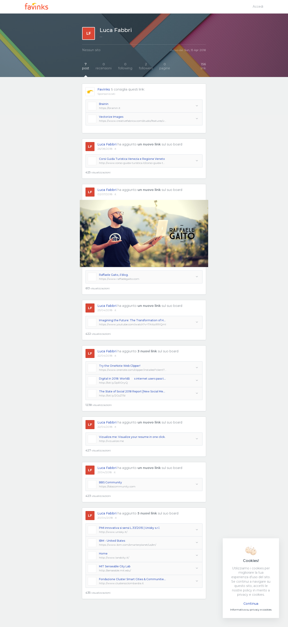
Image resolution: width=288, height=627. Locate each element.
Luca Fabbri (107, 144)
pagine (164, 66)
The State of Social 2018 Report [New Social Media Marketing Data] (132, 391)
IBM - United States (112, 540)
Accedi (258, 7)
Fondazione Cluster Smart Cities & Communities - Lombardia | (132, 579)
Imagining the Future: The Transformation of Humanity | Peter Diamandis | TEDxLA (132, 320)
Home (103, 553)
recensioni (104, 66)
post (85, 66)
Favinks (103, 89)
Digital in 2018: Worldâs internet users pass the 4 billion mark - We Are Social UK (132, 378)
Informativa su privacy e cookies (251, 609)
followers (146, 66)
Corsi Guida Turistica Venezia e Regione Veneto (132, 159)
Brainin (103, 104)
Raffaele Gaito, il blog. (113, 274)
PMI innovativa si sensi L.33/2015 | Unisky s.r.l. (129, 528)
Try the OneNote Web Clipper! (119, 365)
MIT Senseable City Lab (114, 566)
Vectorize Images (111, 116)
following (125, 66)
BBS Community (110, 482)
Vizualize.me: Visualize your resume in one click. (132, 437)
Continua (250, 604)
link (203, 66)
